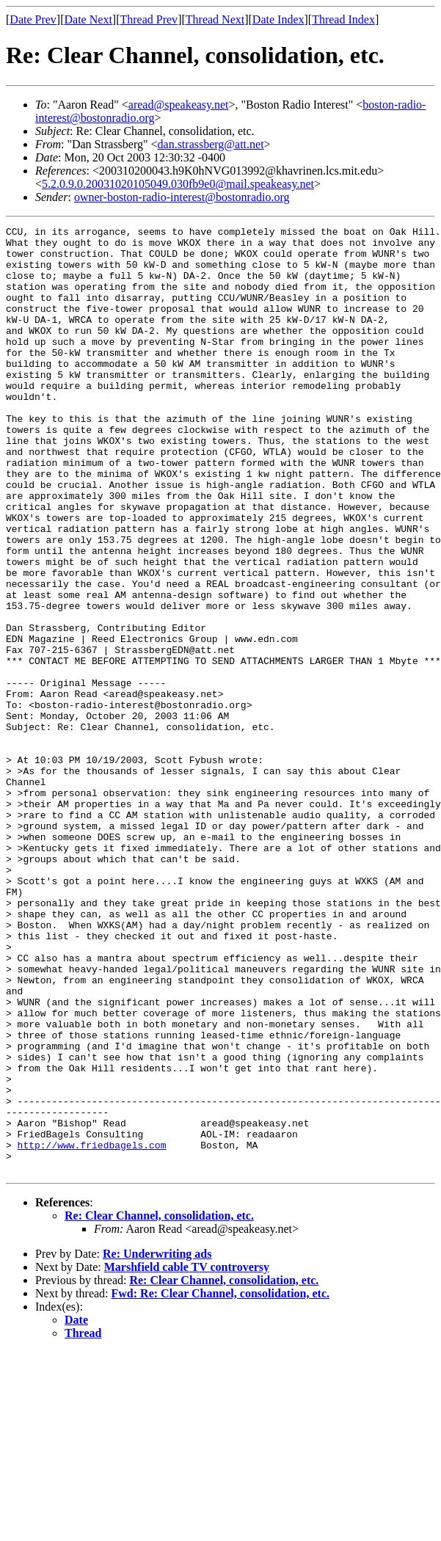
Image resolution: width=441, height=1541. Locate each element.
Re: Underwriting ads (157, 1443)
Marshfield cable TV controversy (186, 1456)
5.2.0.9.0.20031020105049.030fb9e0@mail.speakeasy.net (178, 184)
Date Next (88, 19)
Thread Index (343, 19)
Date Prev (33, 19)
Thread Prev (149, 19)
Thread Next (215, 19)
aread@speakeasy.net (178, 104)
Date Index (278, 19)
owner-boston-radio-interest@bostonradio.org (182, 197)
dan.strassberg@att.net (211, 144)
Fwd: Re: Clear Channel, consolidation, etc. (220, 1482)
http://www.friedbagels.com (92, 1329)
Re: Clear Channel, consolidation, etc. (159, 1405)
